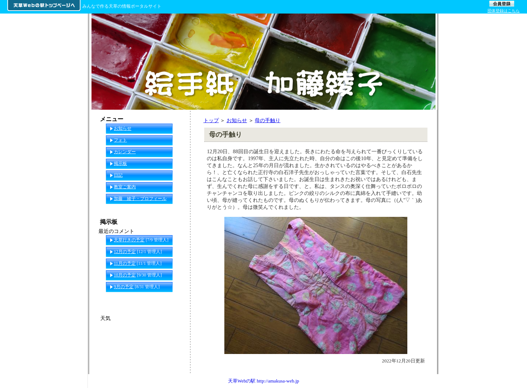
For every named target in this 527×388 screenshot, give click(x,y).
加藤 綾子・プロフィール (140, 198)
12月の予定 (125, 251)
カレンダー (125, 151)
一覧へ (176, 298)
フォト (120, 140)
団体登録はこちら (503, 10)
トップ (211, 120)
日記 (118, 175)
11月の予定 (125, 263)
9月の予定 (124, 286)
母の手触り (267, 120)
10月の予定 (125, 275)
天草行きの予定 (129, 239)
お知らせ (237, 120)
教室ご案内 (125, 186)
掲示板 (120, 163)
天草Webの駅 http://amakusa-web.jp (263, 381)
